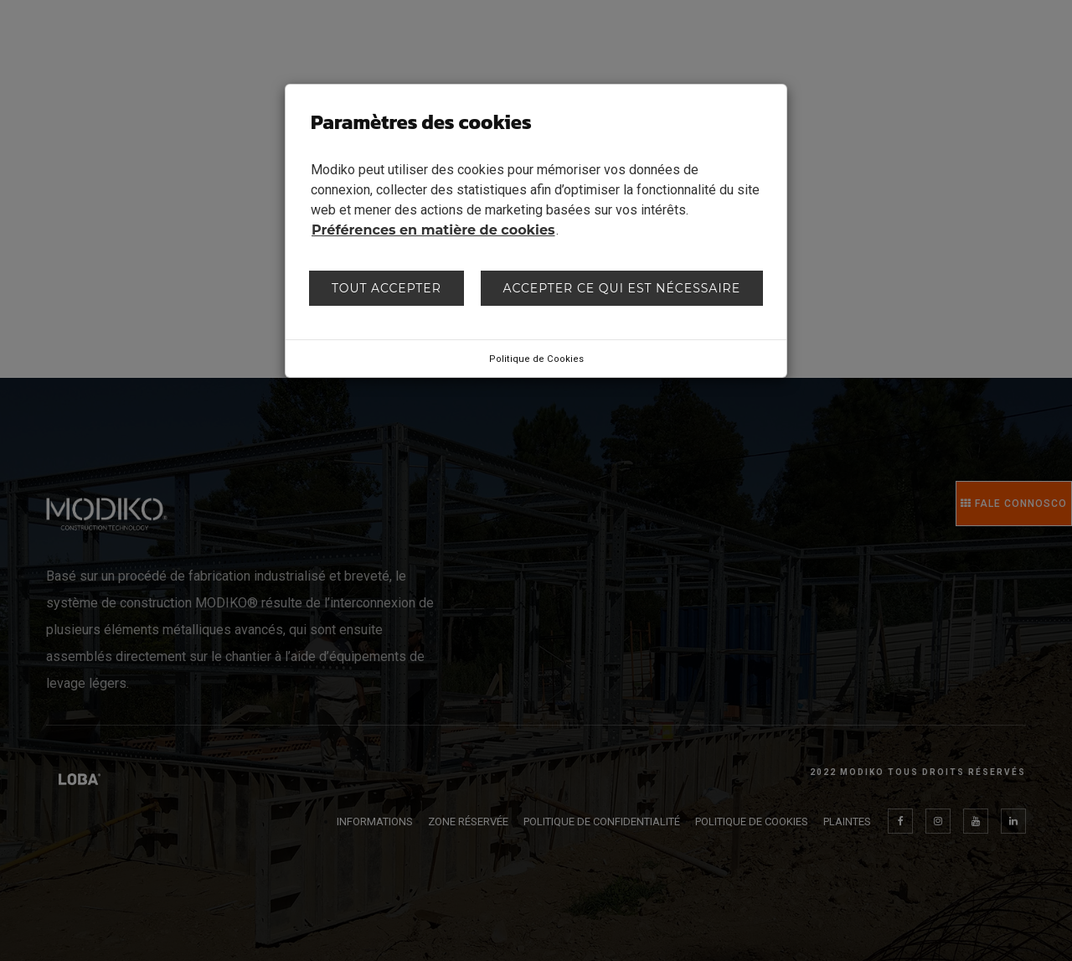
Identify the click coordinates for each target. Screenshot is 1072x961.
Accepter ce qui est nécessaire (622, 288)
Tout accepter (386, 288)
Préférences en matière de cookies (433, 230)
